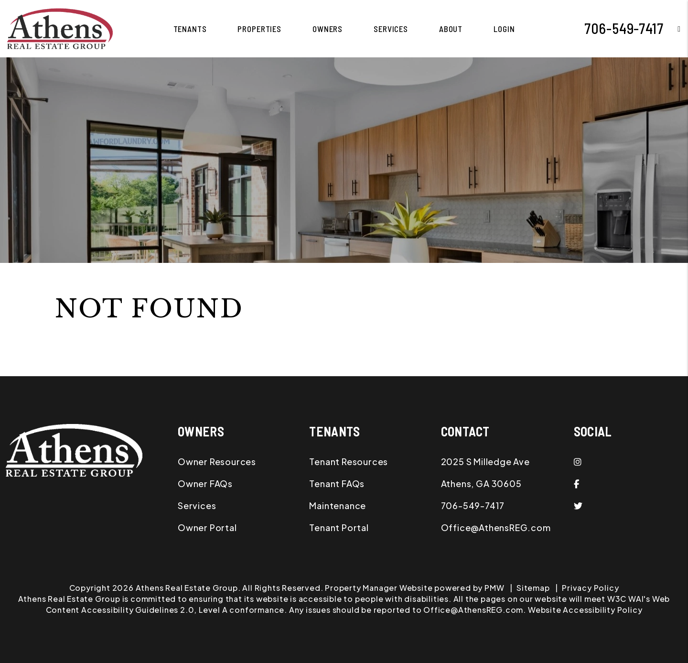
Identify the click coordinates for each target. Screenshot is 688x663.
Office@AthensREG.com (496, 527)
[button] (672, 28)
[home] (60, 27)
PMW (494, 588)
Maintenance (337, 505)
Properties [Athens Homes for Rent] (259, 28)
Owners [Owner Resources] (327, 28)
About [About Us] (450, 28)
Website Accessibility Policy (585, 610)
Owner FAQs (205, 483)
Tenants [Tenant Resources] (190, 28)
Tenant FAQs (337, 483)
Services (197, 505)
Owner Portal (207, 527)
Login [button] (504, 28)
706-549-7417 (624, 28)
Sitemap (533, 588)
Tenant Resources (348, 461)
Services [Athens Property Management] (391, 28)
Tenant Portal (338, 527)
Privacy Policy (590, 588)
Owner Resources (217, 461)
